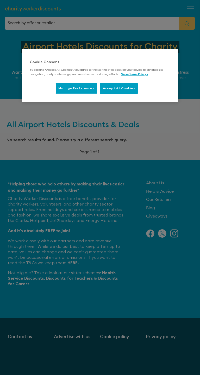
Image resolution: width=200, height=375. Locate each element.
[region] (100, 75)
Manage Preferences (76, 88)
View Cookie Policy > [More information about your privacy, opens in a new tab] (134, 74)
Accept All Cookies (119, 88)
